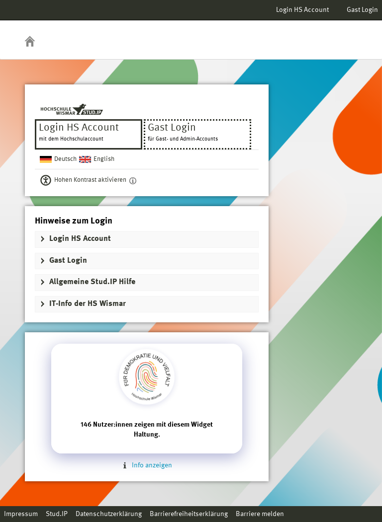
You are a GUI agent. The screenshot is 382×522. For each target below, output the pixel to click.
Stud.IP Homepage (343, 33)
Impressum (21, 514)
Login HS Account (302, 9)
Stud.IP (57, 514)
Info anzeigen (146, 465)
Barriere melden (260, 514)
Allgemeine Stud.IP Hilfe (92, 282)
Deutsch (65, 159)
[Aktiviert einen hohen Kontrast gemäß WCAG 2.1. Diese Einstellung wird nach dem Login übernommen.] (133, 180)
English (104, 159)
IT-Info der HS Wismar (87, 304)
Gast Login (362, 9)
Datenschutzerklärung (109, 514)
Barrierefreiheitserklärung (189, 514)
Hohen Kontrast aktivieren (90, 180)
